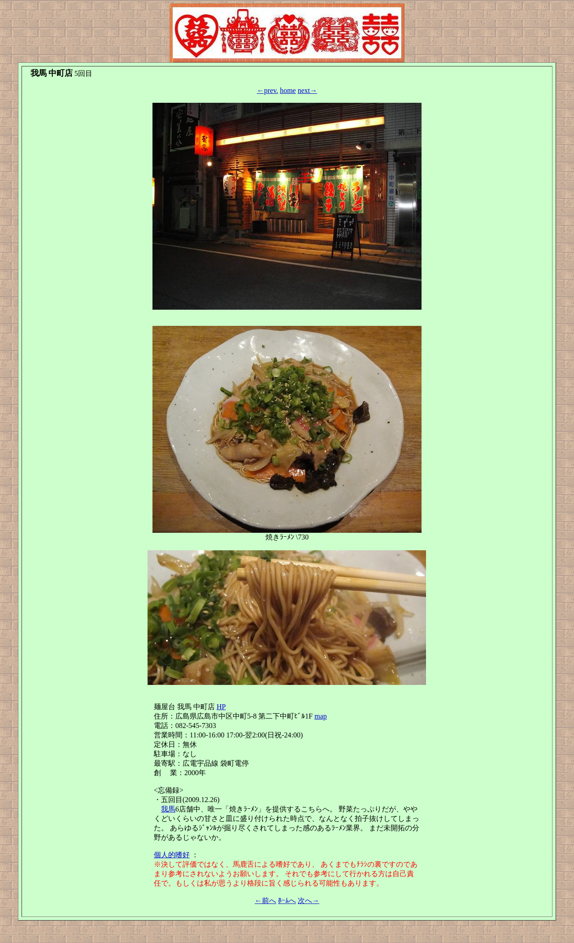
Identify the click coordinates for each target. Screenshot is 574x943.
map (320, 716)
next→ (307, 90)
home (288, 90)
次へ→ (308, 900)
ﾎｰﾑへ (287, 900)
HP (221, 707)
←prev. (267, 90)
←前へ (265, 900)
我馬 (168, 809)
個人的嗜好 (172, 855)
